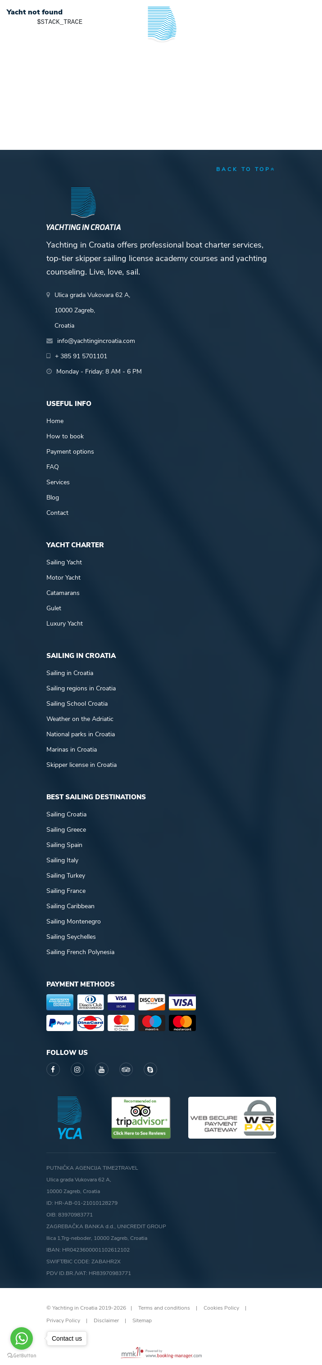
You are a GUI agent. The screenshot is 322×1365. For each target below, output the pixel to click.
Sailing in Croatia (69, 673)
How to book (65, 436)
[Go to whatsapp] (21, 1338)
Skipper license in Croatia (81, 765)
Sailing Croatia (66, 814)
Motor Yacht (63, 577)
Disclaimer (106, 1320)
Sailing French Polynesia (80, 952)
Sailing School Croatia (77, 703)
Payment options (70, 451)
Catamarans (63, 593)
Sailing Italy (62, 860)
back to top (246, 169)
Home (54, 421)
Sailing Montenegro (73, 921)
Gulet (53, 608)
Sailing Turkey (65, 875)
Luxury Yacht (64, 623)
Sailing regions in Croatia (81, 688)
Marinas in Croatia (71, 749)
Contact (57, 513)
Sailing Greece (66, 829)
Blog (52, 497)
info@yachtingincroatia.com (96, 341)
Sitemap (142, 1320)
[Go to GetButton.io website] (21, 1356)
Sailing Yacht (64, 562)
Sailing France (66, 891)
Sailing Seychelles (71, 937)
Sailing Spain (64, 845)
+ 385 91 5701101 (81, 356)
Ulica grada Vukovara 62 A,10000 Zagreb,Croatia (92, 310)
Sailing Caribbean (70, 906)
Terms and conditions (164, 1307)
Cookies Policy (221, 1307)
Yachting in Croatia (161, 63)
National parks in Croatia (80, 734)
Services (58, 482)
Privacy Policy (63, 1320)
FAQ (52, 467)
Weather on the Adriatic (79, 719)
